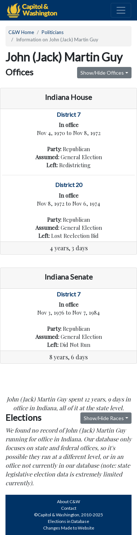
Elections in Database (68, 521)
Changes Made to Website (68, 528)
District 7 (68, 114)
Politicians (53, 32)
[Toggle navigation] (121, 10)
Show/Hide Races (104, 418)
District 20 (68, 184)
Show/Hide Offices (102, 73)
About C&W (68, 501)
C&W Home (21, 32)
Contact (68, 508)
